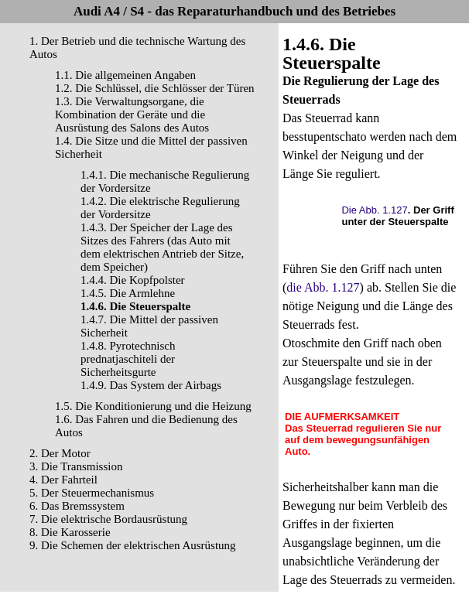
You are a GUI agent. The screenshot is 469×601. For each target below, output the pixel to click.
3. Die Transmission (75, 466)
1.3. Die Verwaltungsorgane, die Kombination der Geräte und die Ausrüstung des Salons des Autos (132, 114)
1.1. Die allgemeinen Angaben (125, 75)
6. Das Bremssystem (77, 506)
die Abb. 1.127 (322, 287)
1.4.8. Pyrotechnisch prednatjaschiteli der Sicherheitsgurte (127, 359)
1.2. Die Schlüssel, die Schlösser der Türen (155, 88)
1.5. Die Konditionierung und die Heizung (153, 406)
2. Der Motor (60, 453)
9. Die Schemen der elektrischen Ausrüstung (132, 545)
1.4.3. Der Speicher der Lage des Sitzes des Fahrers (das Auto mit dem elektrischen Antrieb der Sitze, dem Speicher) (162, 247)
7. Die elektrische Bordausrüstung (108, 519)
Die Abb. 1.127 (374, 210)
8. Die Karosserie (70, 532)
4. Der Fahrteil (63, 479)
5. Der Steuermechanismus (91, 493)
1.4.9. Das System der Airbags (150, 385)
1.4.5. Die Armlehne (127, 293)
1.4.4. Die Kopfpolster (132, 280)
